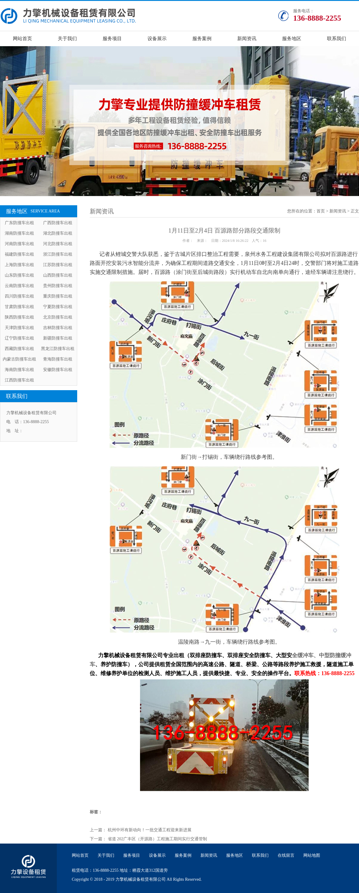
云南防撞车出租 (19, 285)
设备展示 (157, 38)
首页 (321, 211)
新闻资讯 (246, 38)
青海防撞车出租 (57, 359)
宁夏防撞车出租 (57, 306)
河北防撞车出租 (57, 244)
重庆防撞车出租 (57, 296)
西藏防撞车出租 (19, 348)
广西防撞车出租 (57, 223)
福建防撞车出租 (19, 254)
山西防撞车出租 (57, 275)
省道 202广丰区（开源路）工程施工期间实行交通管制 (157, 839)
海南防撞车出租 (19, 369)
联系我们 (336, 38)
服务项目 (112, 38)
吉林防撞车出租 (57, 327)
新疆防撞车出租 (57, 338)
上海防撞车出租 (19, 265)
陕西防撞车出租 (19, 317)
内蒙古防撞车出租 (19, 359)
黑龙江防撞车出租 (57, 348)
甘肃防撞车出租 (19, 306)
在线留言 (286, 855)
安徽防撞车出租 (57, 369)
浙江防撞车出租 (57, 254)
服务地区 (291, 38)
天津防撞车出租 (19, 327)
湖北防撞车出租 (57, 233)
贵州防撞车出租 (57, 285)
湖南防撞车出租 (19, 233)
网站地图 (311, 855)
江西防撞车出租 (19, 380)
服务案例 (202, 38)
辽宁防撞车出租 (19, 338)
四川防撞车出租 (19, 296)
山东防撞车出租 (19, 275)
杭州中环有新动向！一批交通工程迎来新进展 (149, 830)
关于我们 (67, 38)
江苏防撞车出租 (57, 265)
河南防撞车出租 (19, 244)
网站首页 (22, 38)
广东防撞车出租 (19, 223)
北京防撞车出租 (57, 317)
